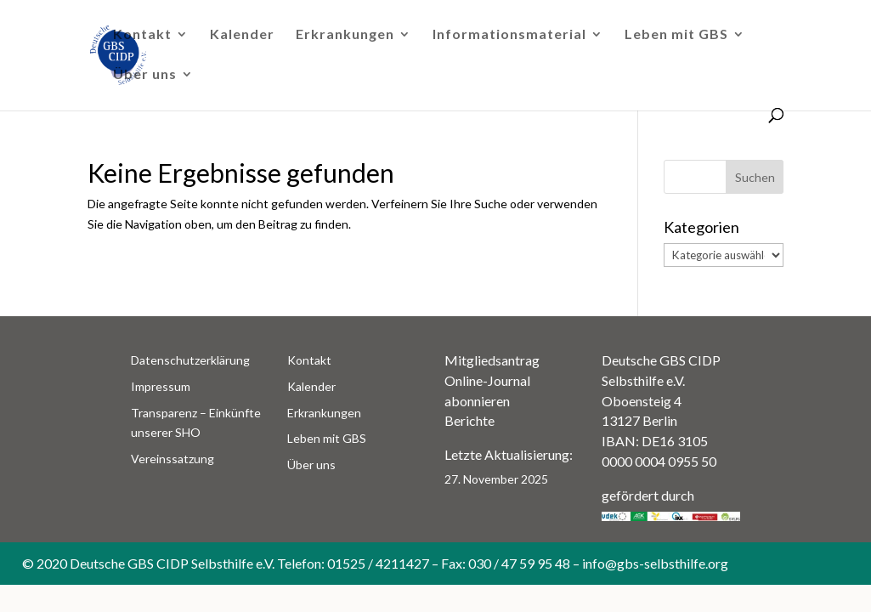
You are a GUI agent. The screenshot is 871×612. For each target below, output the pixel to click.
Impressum (160, 386)
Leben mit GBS (676, 35)
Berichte (469, 420)
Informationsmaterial (509, 35)
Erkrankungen (345, 35)
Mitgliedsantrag (492, 360)
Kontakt (142, 35)
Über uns (145, 75)
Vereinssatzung (172, 458)
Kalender (242, 35)
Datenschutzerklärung (190, 360)
